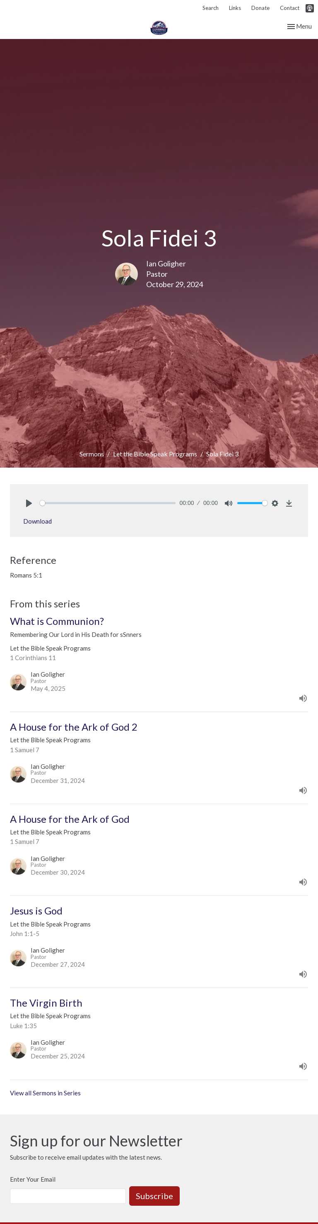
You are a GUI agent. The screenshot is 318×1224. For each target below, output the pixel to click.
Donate (260, 8)
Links (235, 8)
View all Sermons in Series (45, 1093)
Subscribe (154, 1196)
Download (37, 521)
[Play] (29, 503)
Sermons (92, 454)
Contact (289, 8)
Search (210, 8)
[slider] (108, 503)
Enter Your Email (32, 1179)
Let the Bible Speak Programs (155, 454)
